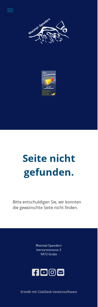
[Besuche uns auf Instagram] (52, 272)
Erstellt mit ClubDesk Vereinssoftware (49, 291)
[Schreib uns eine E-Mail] (60, 272)
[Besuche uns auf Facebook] (35, 272)
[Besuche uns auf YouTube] (43, 272)
